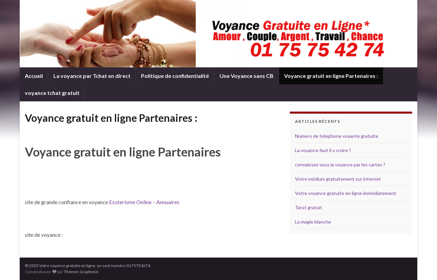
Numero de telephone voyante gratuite (336, 136)
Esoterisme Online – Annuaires (144, 202)
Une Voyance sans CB (247, 75)
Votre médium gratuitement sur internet (338, 179)
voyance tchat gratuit (52, 92)
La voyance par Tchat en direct (91, 75)
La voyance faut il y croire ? (323, 150)
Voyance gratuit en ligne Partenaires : (331, 75)
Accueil (34, 75)
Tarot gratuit (308, 207)
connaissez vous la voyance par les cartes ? (340, 164)
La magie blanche (313, 222)
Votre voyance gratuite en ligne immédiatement (345, 193)
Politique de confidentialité (175, 75)
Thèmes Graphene (81, 271)
